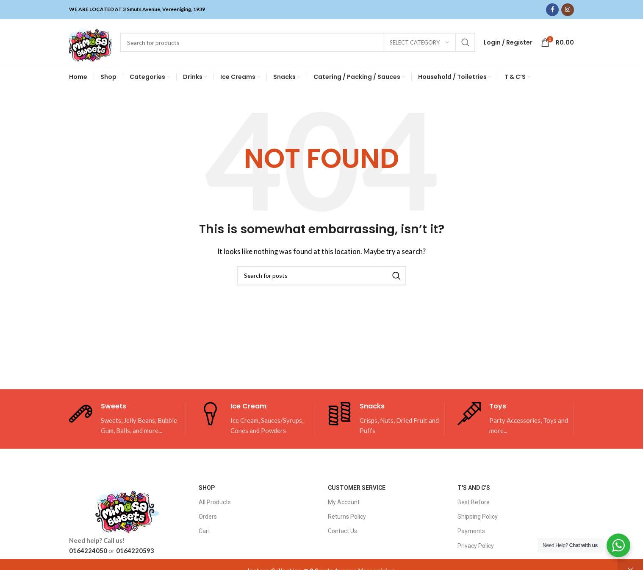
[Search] (297, 42)
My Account (344, 502)
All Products (215, 502)
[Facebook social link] (552, 9)
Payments (471, 531)
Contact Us (342, 531)
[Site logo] (90, 41)
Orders (208, 516)
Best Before (473, 502)
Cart (204, 531)
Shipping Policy (477, 516)
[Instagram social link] (567, 9)
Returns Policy (347, 516)
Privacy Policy (475, 545)
